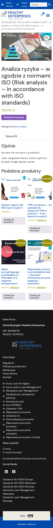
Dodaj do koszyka (14, 117)
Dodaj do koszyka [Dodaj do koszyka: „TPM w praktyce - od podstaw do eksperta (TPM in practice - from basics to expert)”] (35, 229)
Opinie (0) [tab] (11, 136)
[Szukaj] (49, 4)
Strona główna (8, 22)
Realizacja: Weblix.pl (27, 524)
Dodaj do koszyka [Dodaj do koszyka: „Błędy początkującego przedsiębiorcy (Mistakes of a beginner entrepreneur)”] (9, 296)
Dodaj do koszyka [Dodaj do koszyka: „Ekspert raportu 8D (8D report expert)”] (9, 220)
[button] (48, 15)
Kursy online (24, 22)
